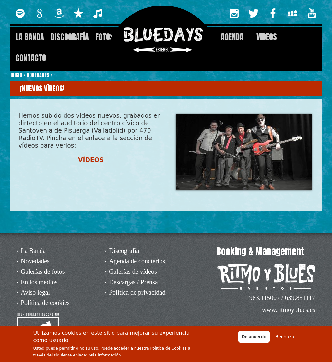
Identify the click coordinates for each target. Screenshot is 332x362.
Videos (266, 37)
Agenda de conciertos (137, 261)
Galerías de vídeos (133, 271)
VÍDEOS (91, 159)
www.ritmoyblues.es (288, 309)
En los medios (39, 281)
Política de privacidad (137, 292)
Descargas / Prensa (133, 281)
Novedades (38, 75)
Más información (105, 357)
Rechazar (285, 338)
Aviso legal (35, 292)
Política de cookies (45, 302)
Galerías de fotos (43, 271)
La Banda (30, 37)
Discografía (70, 37)
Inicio (16, 75)
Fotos (104, 37)
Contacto (31, 58)
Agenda (232, 37)
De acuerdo (254, 338)
